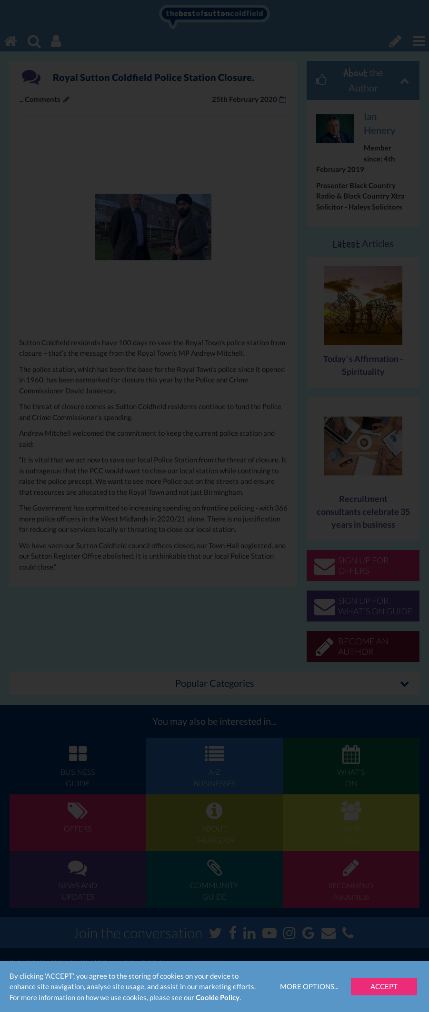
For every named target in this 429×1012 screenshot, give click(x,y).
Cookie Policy (217, 997)
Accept (384, 986)
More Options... (309, 986)
